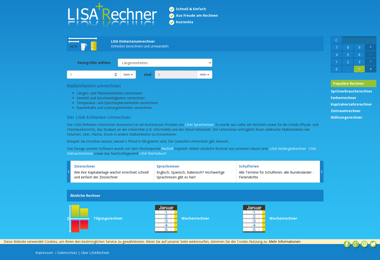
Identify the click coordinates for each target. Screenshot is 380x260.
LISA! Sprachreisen (199, 124)
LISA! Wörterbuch (152, 153)
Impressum (44, 252)
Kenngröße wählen (94, 62)
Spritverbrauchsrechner (351, 91)
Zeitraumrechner (346, 110)
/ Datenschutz (66, 252)
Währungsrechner (346, 117)
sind (147, 74)
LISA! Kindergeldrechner (287, 148)
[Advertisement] (32, 79)
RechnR (167, 148)
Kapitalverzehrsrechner (351, 104)
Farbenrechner (343, 97)
